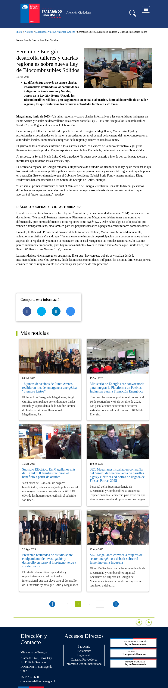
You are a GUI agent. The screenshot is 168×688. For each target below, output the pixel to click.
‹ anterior (52, 604)
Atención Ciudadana (78, 12)
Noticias (29, 31)
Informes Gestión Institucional (84, 663)
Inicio (19, 31)
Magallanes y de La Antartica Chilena (55, 31)
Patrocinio (84, 646)
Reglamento (84, 655)
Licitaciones (84, 650)
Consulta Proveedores (84, 659)
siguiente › (116, 604)
